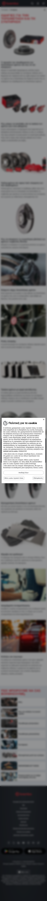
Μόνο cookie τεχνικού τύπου (13, 478)
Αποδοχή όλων (23, 472)
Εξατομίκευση (38, 478)
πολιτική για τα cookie (10, 451)
